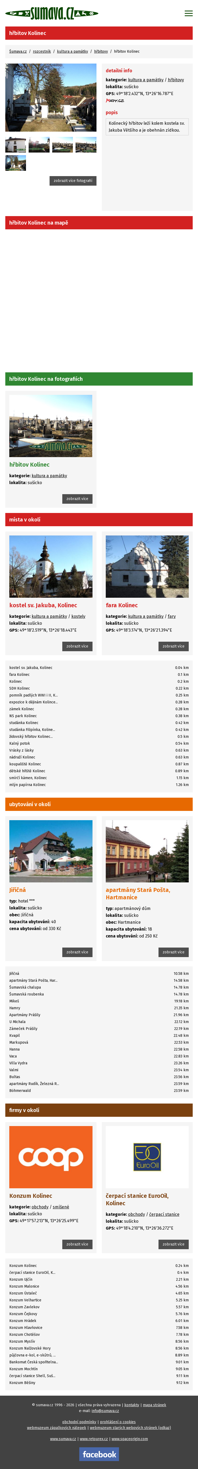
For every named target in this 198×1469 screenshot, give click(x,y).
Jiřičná (17, 890)
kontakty (131, 1405)
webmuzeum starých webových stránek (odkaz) (130, 1428)
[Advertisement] (147, 174)
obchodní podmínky (79, 1422)
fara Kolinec (122, 605)
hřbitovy (101, 51)
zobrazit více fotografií (73, 180)
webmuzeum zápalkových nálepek (56, 1428)
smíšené (61, 1206)
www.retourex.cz (94, 1439)
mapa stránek (154, 1405)
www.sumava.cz (63, 1439)
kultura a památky (72, 51)
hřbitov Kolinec (29, 464)
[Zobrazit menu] (188, 13)
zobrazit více (77, 499)
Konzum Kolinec (30, 1195)
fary (172, 616)
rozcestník (42, 51)
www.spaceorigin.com (130, 1439)
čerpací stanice (164, 1214)
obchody (40, 1206)
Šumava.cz (18, 51)
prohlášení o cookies (118, 1422)
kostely (78, 616)
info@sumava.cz (105, 1411)
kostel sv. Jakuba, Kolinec (43, 605)
